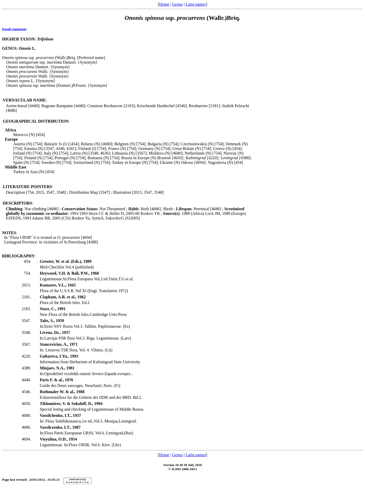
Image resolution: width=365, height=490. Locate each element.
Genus (177, 4)
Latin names (196, 4)
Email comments (14, 29)
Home (164, 4)
